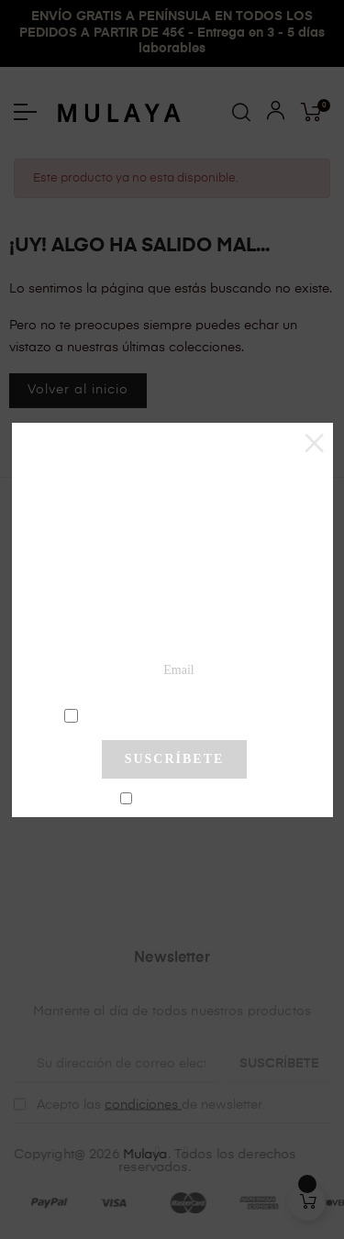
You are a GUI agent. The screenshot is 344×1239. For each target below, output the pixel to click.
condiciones (176, 714)
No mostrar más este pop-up (182, 799)
